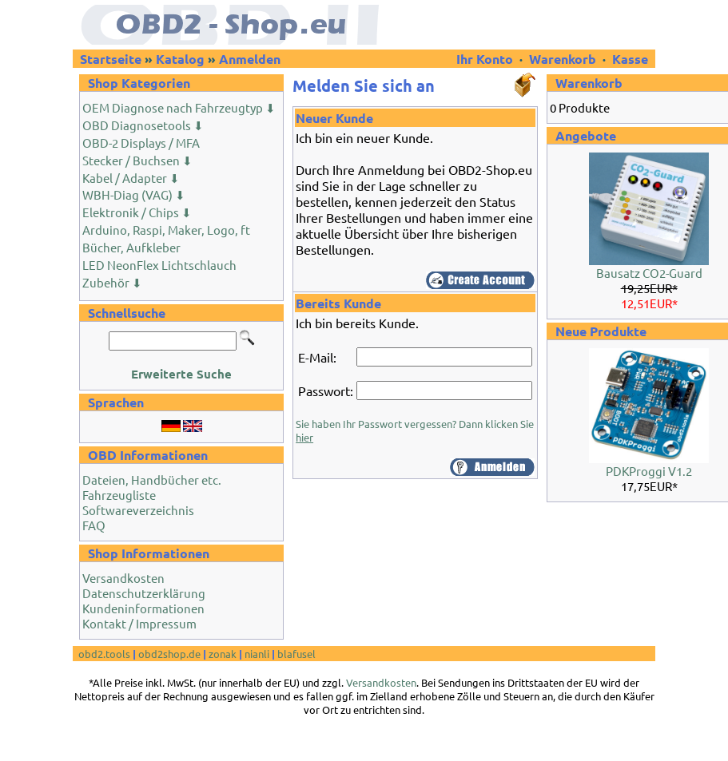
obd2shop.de (169, 653)
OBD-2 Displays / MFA (141, 142)
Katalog (180, 58)
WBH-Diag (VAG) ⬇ (133, 194)
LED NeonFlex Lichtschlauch (159, 264)
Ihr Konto (486, 58)
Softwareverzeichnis (138, 509)
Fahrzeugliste (119, 494)
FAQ (93, 525)
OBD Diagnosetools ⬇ (143, 125)
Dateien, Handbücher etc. (151, 479)
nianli (257, 653)
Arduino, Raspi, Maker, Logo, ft (166, 229)
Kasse (630, 58)
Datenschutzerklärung (143, 592)
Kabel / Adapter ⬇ (131, 177)
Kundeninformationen (143, 608)
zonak (223, 653)
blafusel (296, 653)
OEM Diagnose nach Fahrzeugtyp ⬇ (179, 107)
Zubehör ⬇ (112, 282)
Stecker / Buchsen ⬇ (137, 160)
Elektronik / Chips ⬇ (137, 212)
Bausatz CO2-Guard (649, 272)
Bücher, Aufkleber (131, 247)
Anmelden (249, 58)
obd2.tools (104, 653)
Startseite (110, 58)
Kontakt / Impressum (139, 623)
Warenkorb (562, 58)
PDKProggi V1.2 (649, 470)
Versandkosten (123, 577)
